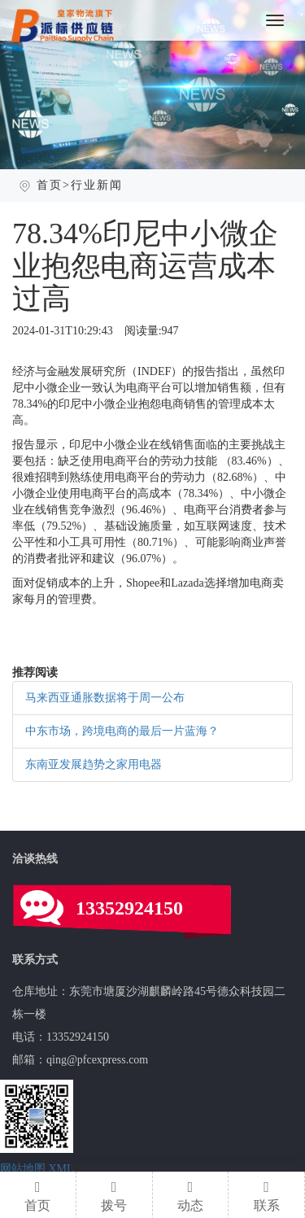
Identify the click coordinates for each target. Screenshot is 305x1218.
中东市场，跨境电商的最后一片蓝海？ (122, 731)
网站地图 (23, 1169)
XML (61, 1169)
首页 (50, 185)
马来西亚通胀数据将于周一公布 (105, 698)
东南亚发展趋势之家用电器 (93, 764)
